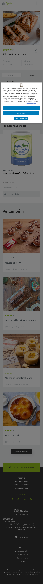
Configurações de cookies (21, 118)
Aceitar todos (21, 108)
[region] (21, 102)
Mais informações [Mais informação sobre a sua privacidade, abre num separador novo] (31, 103)
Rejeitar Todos (20, 113)
